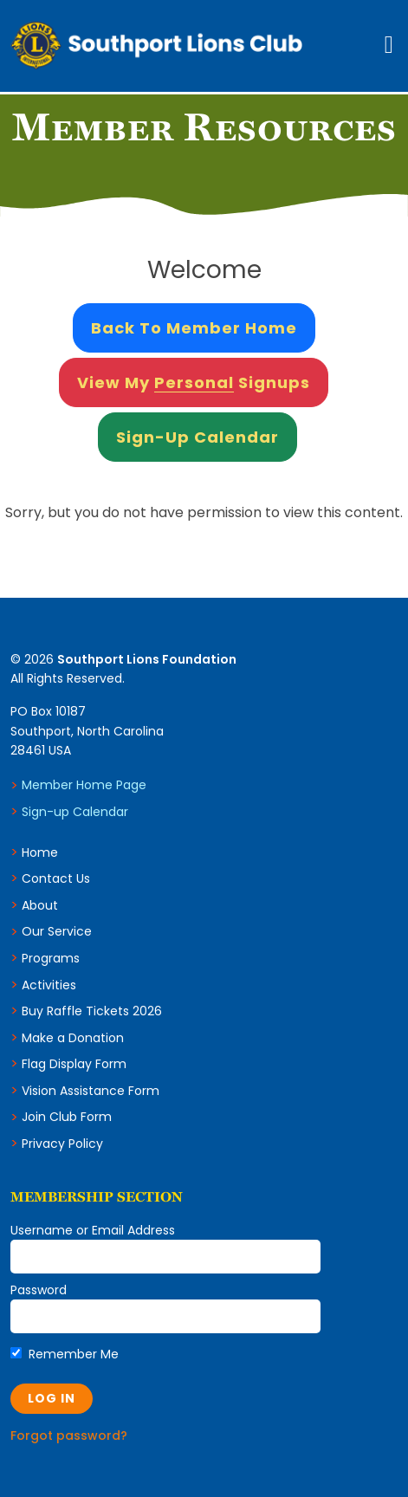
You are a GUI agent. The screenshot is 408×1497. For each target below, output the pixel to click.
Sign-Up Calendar (197, 437)
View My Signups (193, 382)
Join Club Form (67, 1117)
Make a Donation (73, 1038)
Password (38, 1290)
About (40, 905)
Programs (51, 958)
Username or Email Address (92, 1230)
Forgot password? (68, 1435)
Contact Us (56, 878)
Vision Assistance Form (90, 1091)
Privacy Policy (62, 1143)
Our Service (57, 931)
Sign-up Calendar (75, 811)
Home (40, 852)
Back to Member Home (194, 328)
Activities (49, 985)
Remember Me (64, 1354)
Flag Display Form (74, 1064)
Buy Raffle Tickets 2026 (92, 1011)
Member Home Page (84, 785)
